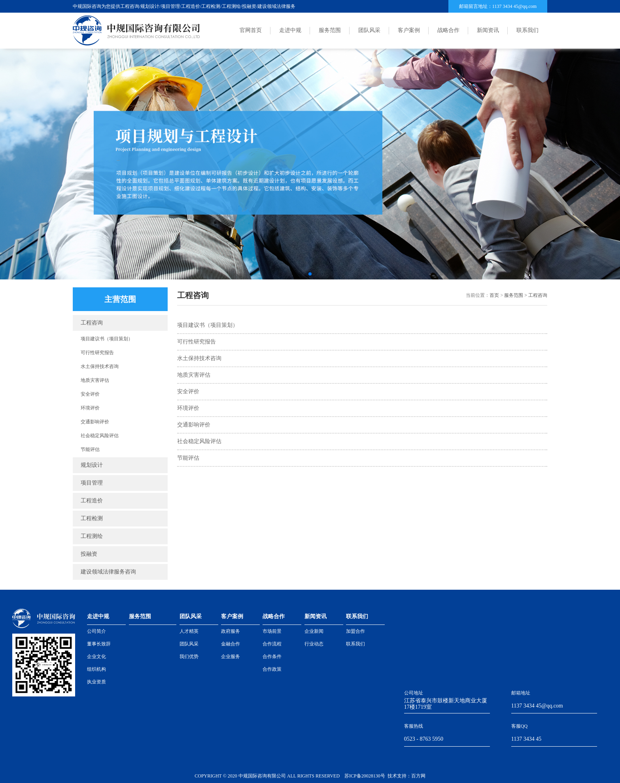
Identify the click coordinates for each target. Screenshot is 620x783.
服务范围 (330, 30)
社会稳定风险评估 (100, 435)
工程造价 (92, 501)
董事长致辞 (99, 644)
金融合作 (230, 644)
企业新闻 (313, 631)
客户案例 (409, 30)
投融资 (89, 554)
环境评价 (90, 408)
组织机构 (96, 669)
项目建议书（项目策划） (107, 339)
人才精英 (189, 631)
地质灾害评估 (95, 380)
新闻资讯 (488, 30)
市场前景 (272, 631)
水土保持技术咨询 (100, 366)
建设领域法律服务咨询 (108, 572)
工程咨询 (92, 323)
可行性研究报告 (97, 352)
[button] (310, 273)
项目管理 (92, 483)
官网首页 (251, 30)
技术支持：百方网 (406, 776)
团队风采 (369, 30)
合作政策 (272, 669)
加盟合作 (355, 631)
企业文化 (96, 656)
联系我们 (527, 30)
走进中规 (290, 30)
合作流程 (272, 644)
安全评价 (90, 394)
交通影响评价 (95, 422)
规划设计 (92, 465)
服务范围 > (516, 295)
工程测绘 (92, 536)
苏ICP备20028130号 (364, 776)
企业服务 (230, 656)
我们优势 (189, 656)
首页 (494, 295)
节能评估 (90, 449)
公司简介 (96, 631)
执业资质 (96, 682)
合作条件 (272, 656)
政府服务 (230, 631)
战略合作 (448, 30)
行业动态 (313, 644)
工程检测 (92, 518)
